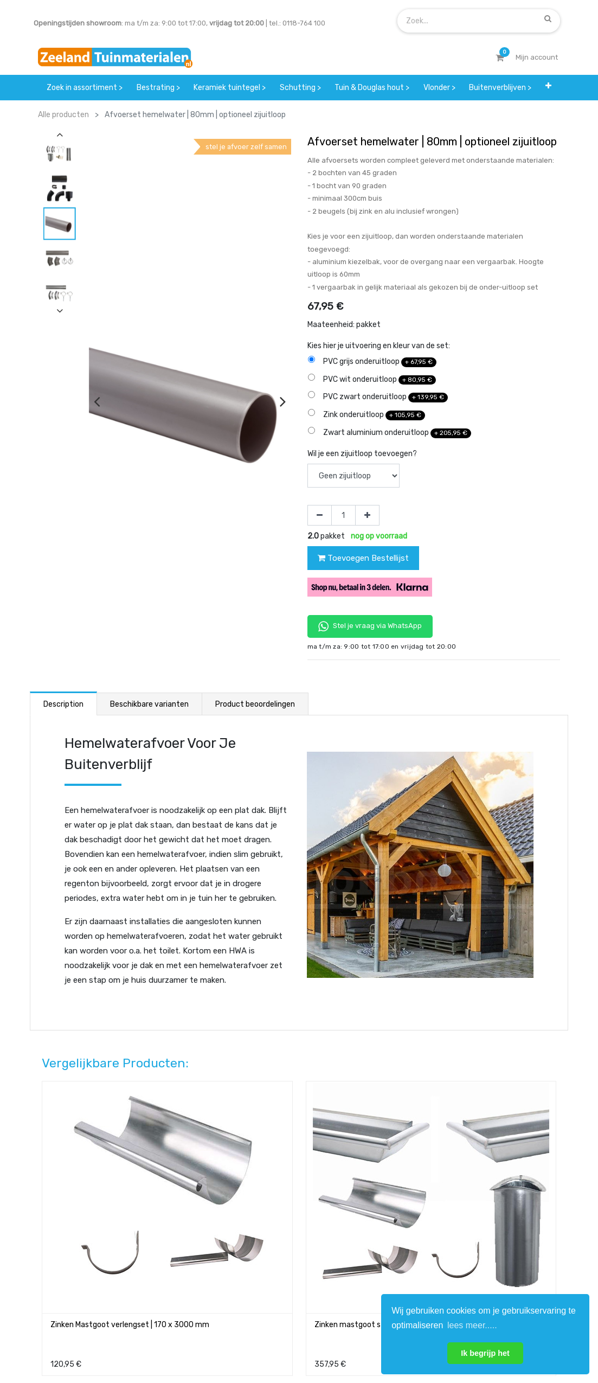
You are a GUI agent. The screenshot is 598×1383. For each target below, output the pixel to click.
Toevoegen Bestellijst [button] (363, 558)
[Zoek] (548, 18)
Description (63, 704)
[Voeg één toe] (367, 515)
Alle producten (63, 114)
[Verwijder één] (319, 515)
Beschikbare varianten (149, 704)
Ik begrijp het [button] (485, 1353)
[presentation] (96, 401)
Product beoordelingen (255, 704)
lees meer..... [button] (472, 1325)
